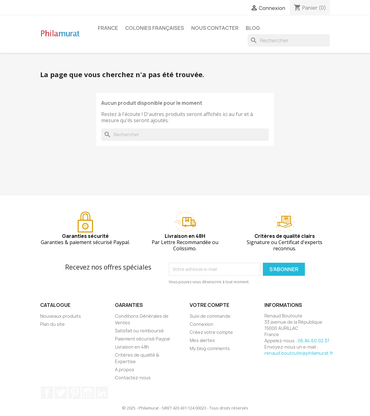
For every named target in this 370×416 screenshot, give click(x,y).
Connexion (201, 324)
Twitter (61, 392)
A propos (124, 369)
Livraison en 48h (132, 347)
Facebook (47, 392)
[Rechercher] (289, 40)
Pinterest (74, 392)
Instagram (88, 392)
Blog (253, 28)
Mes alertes (202, 340)
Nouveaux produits (60, 316)
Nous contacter (215, 28)
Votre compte (209, 305)
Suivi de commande (210, 316)
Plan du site (52, 324)
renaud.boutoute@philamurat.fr (298, 353)
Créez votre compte (211, 332)
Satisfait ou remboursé (139, 331)
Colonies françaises (154, 28)
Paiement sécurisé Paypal (142, 339)
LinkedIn (102, 392)
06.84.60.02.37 (313, 341)
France (108, 28)
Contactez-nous (133, 378)
